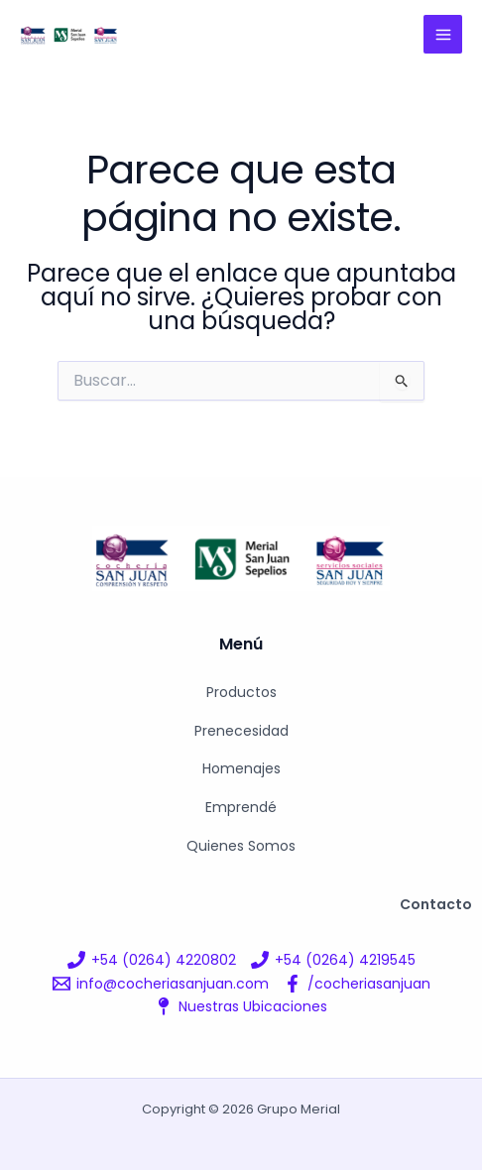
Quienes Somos (241, 846)
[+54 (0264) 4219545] (333, 960)
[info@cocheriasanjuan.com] (161, 984)
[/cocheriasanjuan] (357, 984)
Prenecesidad (241, 731)
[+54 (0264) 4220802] (151, 960)
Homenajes (241, 768)
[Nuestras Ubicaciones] (241, 1006)
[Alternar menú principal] (442, 34)
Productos (241, 692)
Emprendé (241, 807)
